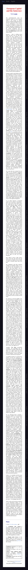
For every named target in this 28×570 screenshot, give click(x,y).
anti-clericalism (9, 109)
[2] (6, 526)
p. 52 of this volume (13, 524)
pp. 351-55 (19, 540)
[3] (6, 537)
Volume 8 (19, 553)
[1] (6, 524)
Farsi (3, 1)
